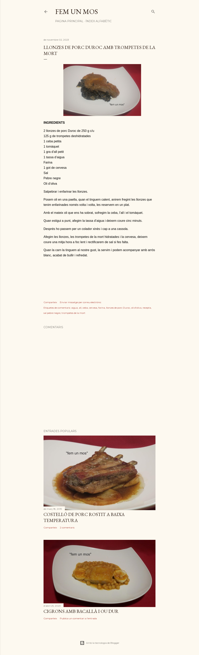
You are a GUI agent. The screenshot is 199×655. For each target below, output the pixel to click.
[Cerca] (153, 11)
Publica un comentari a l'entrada (78, 618)
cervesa (93, 307)
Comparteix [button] (50, 302)
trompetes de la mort (73, 312)
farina (101, 307)
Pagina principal (69, 21)
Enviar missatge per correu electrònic (80, 302)
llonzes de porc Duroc (118, 307)
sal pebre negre (52, 312)
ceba (85, 307)
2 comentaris (67, 527)
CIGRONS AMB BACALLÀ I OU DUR (81, 611)
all (80, 307)
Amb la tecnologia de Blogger (99, 643)
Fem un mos (76, 11)
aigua (74, 307)
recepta (147, 307)
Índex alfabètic (99, 21)
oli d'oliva (136, 307)
